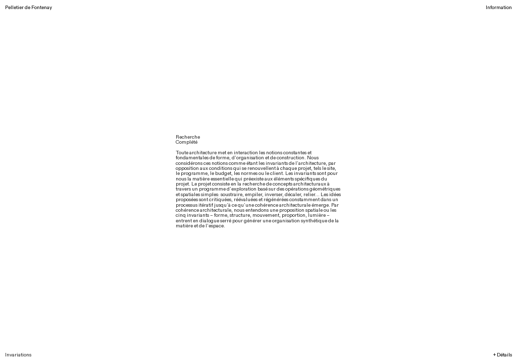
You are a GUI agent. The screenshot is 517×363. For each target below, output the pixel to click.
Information (499, 7)
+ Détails (502, 354)
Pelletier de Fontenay (28, 7)
